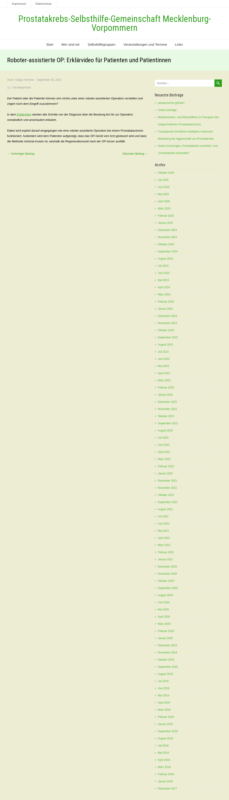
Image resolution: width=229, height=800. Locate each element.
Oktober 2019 (166, 659)
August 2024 (165, 258)
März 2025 (164, 208)
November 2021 (167, 487)
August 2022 (165, 430)
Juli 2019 (163, 681)
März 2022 (164, 459)
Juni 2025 (164, 187)
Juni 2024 (164, 273)
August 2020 (165, 595)
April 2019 (164, 702)
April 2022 (164, 452)
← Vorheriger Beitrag (20, 153)
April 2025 (164, 201)
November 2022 (167, 409)
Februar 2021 (166, 552)
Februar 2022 (166, 466)
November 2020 (167, 573)
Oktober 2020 (166, 580)
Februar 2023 (166, 387)
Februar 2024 (166, 301)
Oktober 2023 (166, 330)
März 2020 (164, 623)
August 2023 (165, 344)
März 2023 (164, 380)
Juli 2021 (163, 516)
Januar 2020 (165, 638)
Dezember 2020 (167, 566)
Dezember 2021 (167, 480)
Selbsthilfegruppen (101, 44)
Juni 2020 (164, 602)
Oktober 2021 (166, 495)
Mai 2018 (163, 752)
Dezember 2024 (167, 230)
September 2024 (168, 251)
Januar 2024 (165, 308)
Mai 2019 (163, 695)
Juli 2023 (163, 351)
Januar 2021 (165, 559)
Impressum (19, 3)
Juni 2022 (164, 444)
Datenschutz (43, 3)
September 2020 (168, 588)
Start (49, 44)
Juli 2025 (163, 179)
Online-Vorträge (167, 110)
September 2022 (168, 423)
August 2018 (165, 738)
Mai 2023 (163, 366)
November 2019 (167, 652)
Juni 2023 (164, 359)
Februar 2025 (166, 215)
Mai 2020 (163, 609)
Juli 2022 (163, 437)
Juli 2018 (163, 745)
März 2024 (164, 294)
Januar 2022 (165, 473)
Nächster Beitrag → (135, 153)
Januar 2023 (165, 394)
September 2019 (168, 666)
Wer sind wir (70, 44)
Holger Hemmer (24, 79)
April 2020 (164, 616)
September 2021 (168, 502)
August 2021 (165, 509)
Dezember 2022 (167, 401)
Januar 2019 (165, 724)
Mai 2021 (163, 530)
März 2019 (164, 709)
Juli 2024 (163, 265)
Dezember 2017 (167, 788)
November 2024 (167, 237)
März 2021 (164, 545)
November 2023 (167, 323)
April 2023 (164, 373)
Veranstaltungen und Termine (145, 44)
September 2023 (168, 337)
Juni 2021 (164, 523)
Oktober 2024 (166, 244)
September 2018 (168, 731)
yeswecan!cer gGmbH (171, 103)
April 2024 (164, 287)
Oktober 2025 (166, 172)
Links (179, 44)
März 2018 (164, 767)
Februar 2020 (166, 631)
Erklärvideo (24, 114)
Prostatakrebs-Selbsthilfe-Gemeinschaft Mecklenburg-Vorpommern (114, 23)
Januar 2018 (165, 781)
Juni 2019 (164, 688)
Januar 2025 (165, 222)
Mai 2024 (163, 280)
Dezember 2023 (167, 316)
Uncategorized (21, 87)
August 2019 (165, 674)
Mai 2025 (163, 194)
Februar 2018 (166, 774)
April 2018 (164, 760)
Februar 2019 (166, 717)
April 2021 (164, 538)
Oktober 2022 (166, 416)
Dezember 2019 (167, 645)
